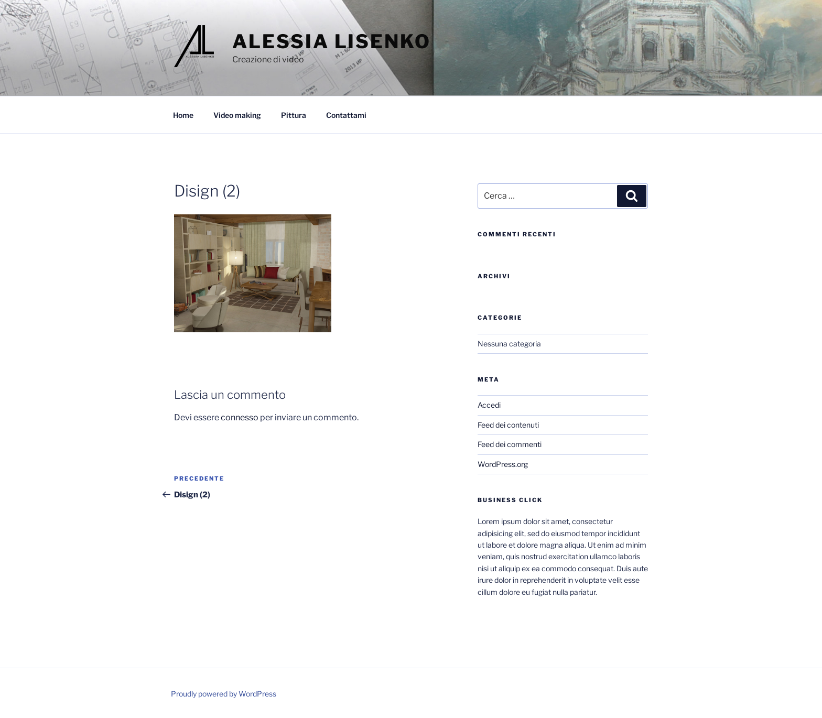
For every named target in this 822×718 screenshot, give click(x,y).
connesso (239, 417)
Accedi (489, 404)
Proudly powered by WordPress (223, 693)
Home (183, 115)
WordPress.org (503, 464)
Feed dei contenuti (508, 424)
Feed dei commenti (510, 444)
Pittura (293, 115)
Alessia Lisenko (331, 41)
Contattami (346, 115)
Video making (237, 115)
